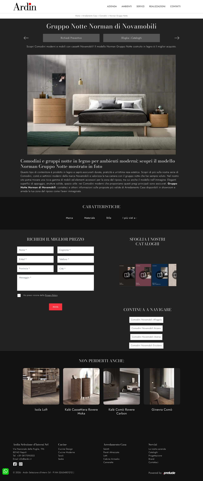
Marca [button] (69, 218)
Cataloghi (153, 452)
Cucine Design (65, 449)
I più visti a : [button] (130, 218)
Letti (105, 455)
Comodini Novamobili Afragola (146, 319)
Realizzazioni (157, 6)
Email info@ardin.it (22, 459)
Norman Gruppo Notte (119, 16)
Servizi (140, 6)
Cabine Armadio (111, 459)
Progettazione (155, 455)
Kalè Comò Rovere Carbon (122, 412)
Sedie (61, 459)
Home (77, 16)
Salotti (106, 449)
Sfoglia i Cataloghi (131, 38)
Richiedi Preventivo (71, 38)
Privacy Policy (51, 295)
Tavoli (61, 455)
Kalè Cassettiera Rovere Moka (81, 412)
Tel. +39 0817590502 (24, 455)
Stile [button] (108, 218)
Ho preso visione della (40, 295)
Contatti (175, 6)
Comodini (103, 16)
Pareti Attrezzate (111, 452)
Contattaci (153, 462)
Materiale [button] (89, 218)
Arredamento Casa (89, 16)
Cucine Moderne (66, 452)
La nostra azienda (157, 449)
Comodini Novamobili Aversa (146, 337)
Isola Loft (41, 410)
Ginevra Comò (162, 410)
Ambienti (127, 6)
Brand (151, 459)
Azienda (112, 6)
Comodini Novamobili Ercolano (146, 345)
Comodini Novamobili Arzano (146, 328)
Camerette (108, 462)
